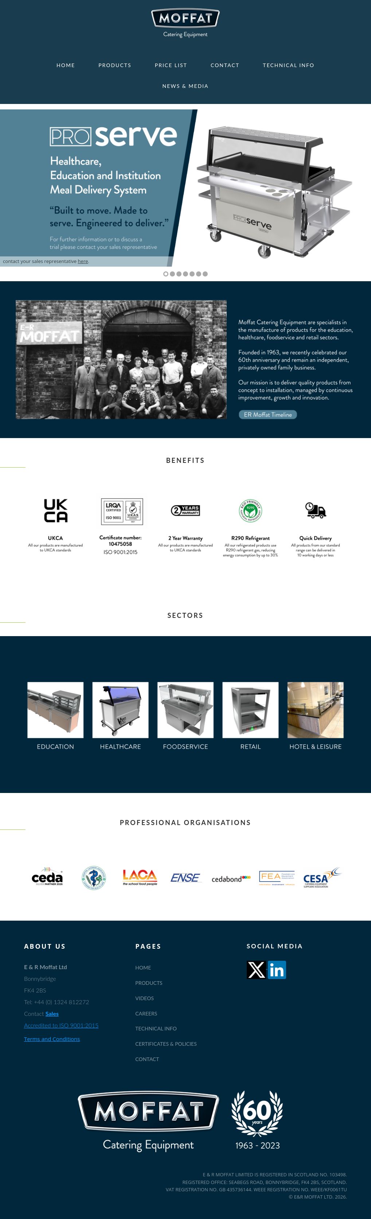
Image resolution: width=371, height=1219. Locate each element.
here (83, 261)
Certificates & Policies (166, 1044)
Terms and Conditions (52, 1038)
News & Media (185, 86)
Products (114, 65)
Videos (144, 998)
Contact (225, 65)
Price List (171, 65)
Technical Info (289, 65)
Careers (146, 1013)
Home (65, 65)
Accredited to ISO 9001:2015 (61, 1025)
